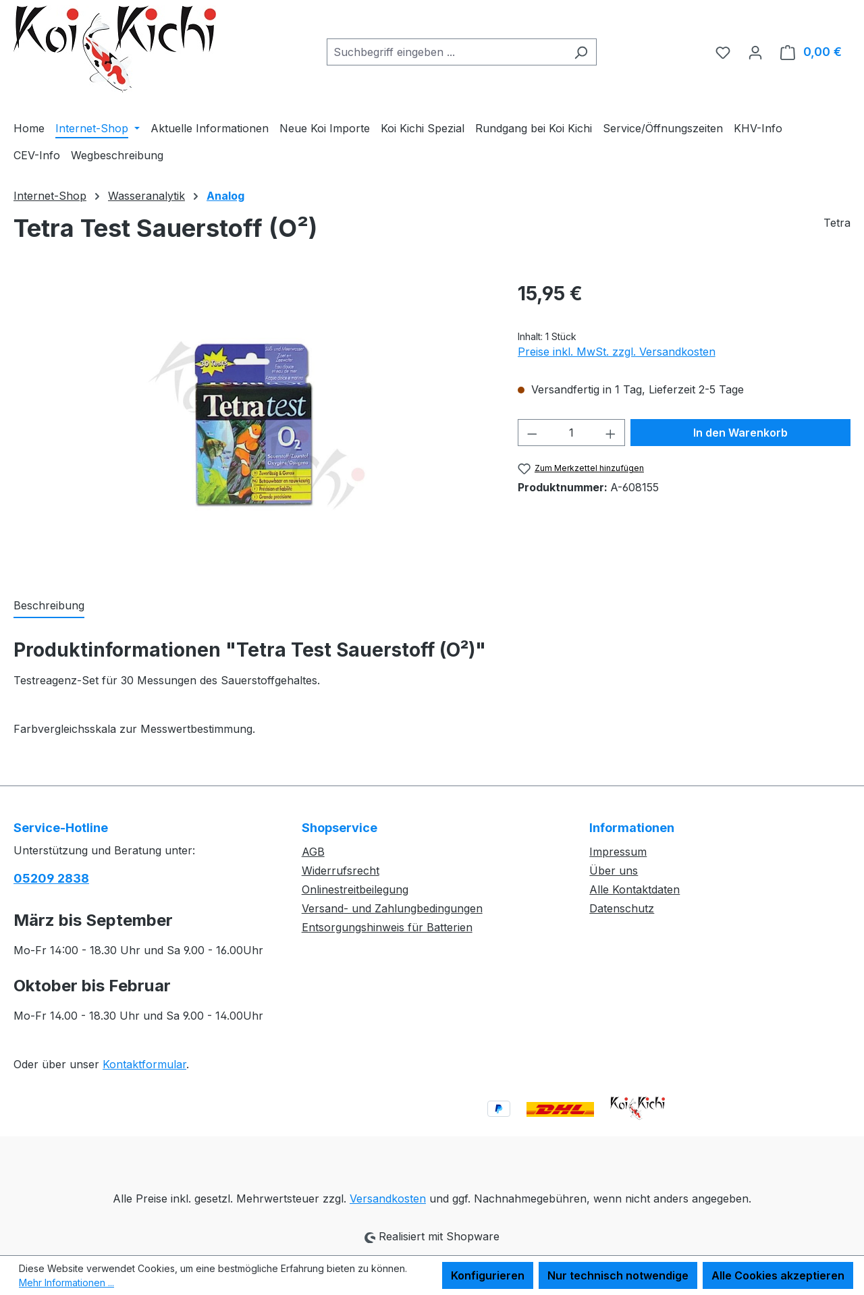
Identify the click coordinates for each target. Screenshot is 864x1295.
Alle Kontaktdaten (634, 889)
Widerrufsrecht (340, 870)
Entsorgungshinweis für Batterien (387, 927)
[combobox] (446, 51)
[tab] (49, 606)
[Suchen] (581, 51)
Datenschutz (621, 908)
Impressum (618, 851)
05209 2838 (51, 878)
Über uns (613, 870)
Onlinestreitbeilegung (355, 889)
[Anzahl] (571, 432)
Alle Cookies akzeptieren (777, 1275)
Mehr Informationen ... (66, 1282)
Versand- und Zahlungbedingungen (392, 908)
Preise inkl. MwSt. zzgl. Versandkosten (617, 351)
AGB (313, 851)
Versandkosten (388, 1198)
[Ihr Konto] (755, 51)
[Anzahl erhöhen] (611, 432)
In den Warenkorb (740, 432)
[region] (252, 424)
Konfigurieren (487, 1275)
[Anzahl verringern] (532, 432)
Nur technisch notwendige (617, 1275)
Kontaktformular (144, 1064)
